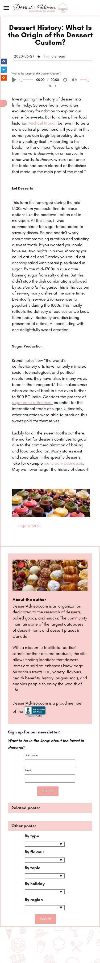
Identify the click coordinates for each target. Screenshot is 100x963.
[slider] (26, 79)
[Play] (14, 80)
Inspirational (29, 525)
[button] (3, 103)
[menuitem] (52, 86)
